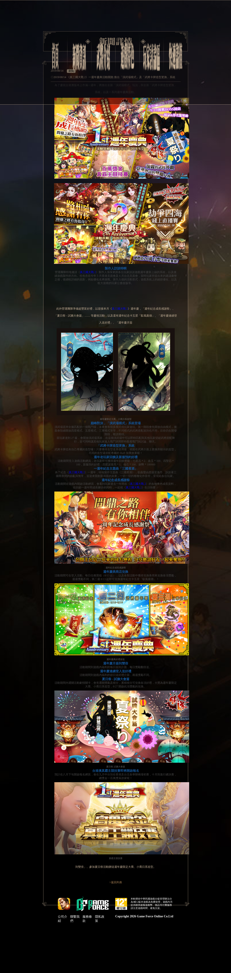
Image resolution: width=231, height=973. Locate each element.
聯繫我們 (75, 919)
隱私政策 (99, 919)
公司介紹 (62, 919)
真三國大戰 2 (88, 272)
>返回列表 (115, 882)
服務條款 (87, 919)
